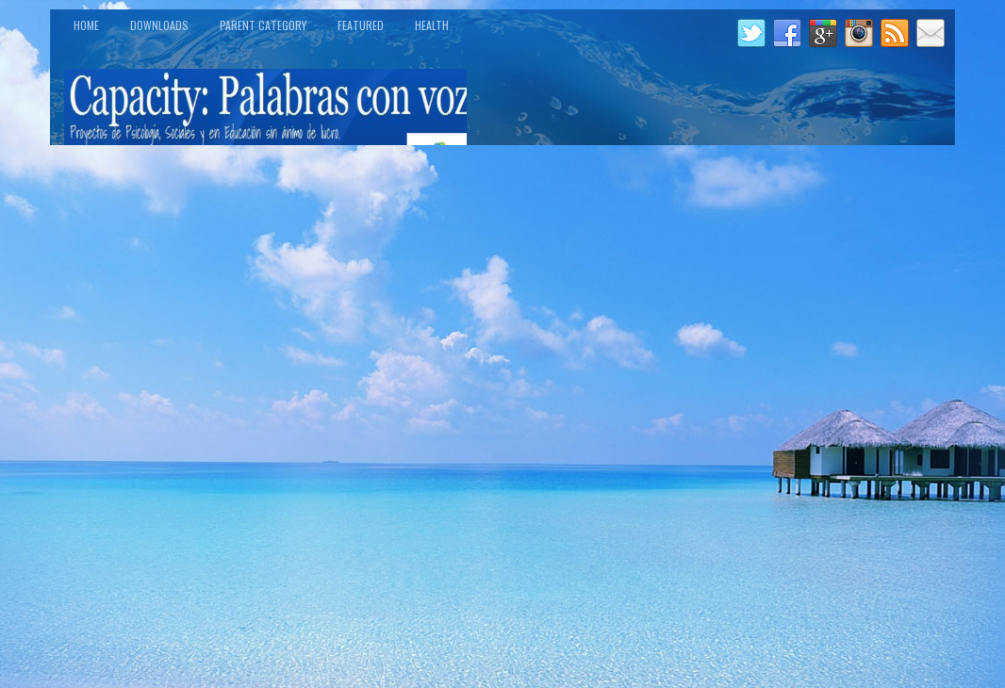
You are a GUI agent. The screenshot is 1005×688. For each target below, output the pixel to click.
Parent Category (263, 25)
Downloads (159, 25)
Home (86, 25)
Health (432, 25)
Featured (361, 25)
